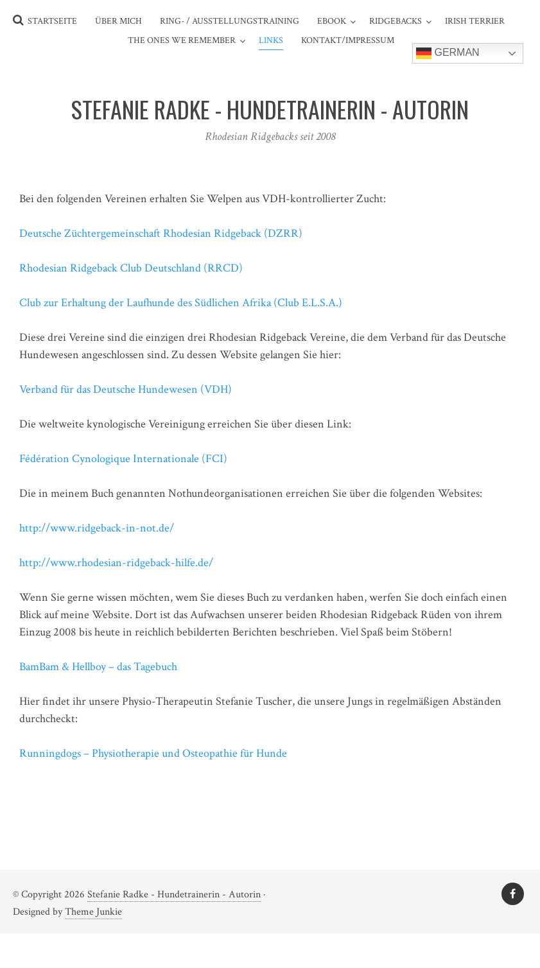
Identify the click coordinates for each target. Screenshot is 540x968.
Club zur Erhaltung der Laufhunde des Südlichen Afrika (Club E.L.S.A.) (180, 302)
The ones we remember (182, 40)
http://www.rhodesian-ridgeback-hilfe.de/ (116, 562)
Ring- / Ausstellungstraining (229, 21)
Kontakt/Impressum (347, 40)
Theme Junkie (93, 912)
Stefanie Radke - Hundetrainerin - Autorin (174, 894)
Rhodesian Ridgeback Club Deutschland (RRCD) (131, 268)
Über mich (118, 21)
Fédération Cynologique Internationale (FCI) (123, 458)
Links (271, 40)
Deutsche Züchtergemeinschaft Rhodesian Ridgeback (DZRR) (160, 233)
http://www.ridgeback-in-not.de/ (96, 528)
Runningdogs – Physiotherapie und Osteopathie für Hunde (153, 753)
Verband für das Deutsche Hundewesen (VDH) (125, 389)
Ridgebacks (395, 21)
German (448, 53)
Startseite (52, 21)
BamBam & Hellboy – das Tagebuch (98, 666)
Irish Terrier (475, 21)
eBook (331, 21)
